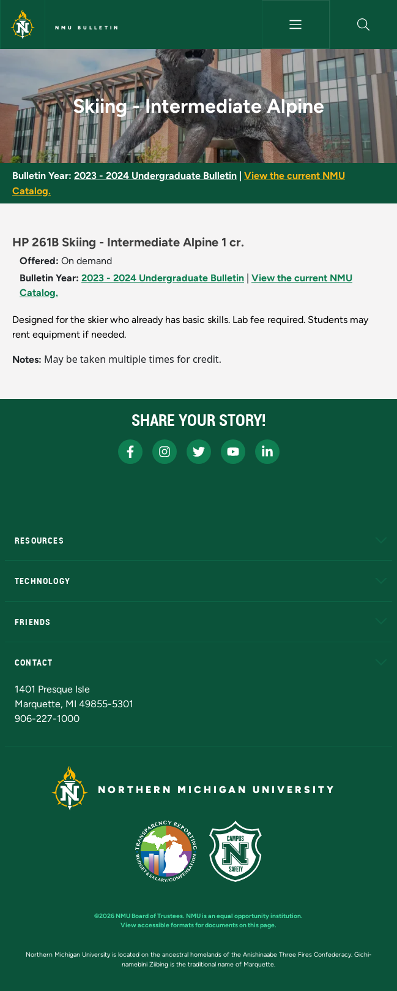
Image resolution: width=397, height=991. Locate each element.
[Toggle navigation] (295, 24)
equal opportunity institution (259, 916)
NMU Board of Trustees (149, 916)
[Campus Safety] (235, 851)
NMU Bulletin (87, 28)
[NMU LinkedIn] (267, 451)
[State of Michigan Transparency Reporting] (166, 851)
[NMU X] (199, 451)
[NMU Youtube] (233, 451)
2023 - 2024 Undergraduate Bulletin (155, 175)
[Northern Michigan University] (22, 24)
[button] (363, 24)
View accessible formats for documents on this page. (198, 925)
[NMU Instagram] (164, 451)
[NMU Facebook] (130, 451)
